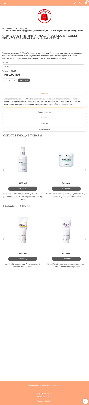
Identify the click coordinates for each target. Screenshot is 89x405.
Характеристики (44, 221)
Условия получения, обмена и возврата (44, 385)
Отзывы (44, 227)
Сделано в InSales (44, 401)
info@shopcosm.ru (44, 396)
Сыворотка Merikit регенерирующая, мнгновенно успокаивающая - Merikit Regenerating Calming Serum (22, 306)
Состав (44, 233)
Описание (44, 203)
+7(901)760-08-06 (44, 394)
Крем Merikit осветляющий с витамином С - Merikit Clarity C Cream (22, 374)
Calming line (22, 28)
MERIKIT (11, 28)
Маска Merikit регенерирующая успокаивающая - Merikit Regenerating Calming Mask (66, 304)
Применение (44, 238)
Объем (5, 172)
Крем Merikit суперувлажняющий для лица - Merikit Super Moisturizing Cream (66, 374)
